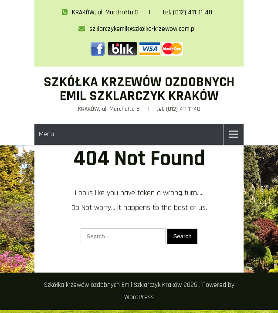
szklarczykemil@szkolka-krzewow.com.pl (137, 29)
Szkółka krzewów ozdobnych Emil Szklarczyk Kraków (139, 89)
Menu (46, 134)
